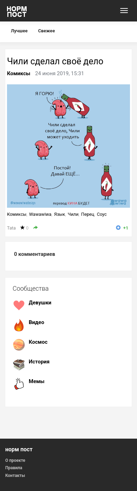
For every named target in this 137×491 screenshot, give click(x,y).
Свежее (46, 30)
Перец (87, 214)
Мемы (36, 381)
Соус (102, 214)
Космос (38, 342)
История (39, 361)
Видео (36, 322)
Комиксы (18, 73)
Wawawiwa (40, 214)
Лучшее (19, 30)
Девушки (40, 302)
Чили (73, 214)
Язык (59, 214)
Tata (11, 228)
